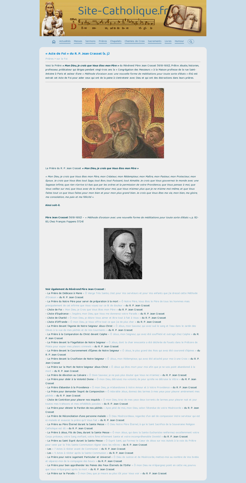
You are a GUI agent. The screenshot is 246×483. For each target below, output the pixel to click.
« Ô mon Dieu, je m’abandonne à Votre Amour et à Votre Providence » (131, 387)
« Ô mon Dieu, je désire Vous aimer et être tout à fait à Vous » (104, 318)
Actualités (65, 41)
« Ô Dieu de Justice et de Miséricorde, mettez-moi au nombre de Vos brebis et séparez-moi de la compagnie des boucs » (122, 459)
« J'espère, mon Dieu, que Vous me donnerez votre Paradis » (104, 314)
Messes (78, 41)
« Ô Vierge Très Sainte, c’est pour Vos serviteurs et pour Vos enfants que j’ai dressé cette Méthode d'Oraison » (121, 295)
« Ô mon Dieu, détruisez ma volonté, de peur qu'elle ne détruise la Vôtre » (137, 379)
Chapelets (115, 41)
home (54, 42)
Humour (179, 41)
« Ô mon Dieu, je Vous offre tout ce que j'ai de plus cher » (102, 322)
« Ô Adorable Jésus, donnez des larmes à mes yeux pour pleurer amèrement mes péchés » (122, 393)
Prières (103, 41)
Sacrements (154, 41)
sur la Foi (62, 59)
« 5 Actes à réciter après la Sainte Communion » (80, 453)
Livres (168, 41)
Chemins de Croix (135, 41)
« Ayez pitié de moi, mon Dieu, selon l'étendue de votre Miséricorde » (143, 408)
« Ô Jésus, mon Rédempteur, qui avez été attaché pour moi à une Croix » (147, 359)
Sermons (90, 41)
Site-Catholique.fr (123, 12)
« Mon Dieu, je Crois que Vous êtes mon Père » (90, 310)
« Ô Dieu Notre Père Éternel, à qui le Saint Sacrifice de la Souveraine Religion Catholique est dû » (120, 426)
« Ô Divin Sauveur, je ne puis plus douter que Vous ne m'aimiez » (124, 375)
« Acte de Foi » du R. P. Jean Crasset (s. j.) (77, 54)
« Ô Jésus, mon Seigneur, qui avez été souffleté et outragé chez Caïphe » (150, 334)
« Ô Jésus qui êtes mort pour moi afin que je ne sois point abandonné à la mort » (120, 369)
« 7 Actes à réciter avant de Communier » (76, 449)
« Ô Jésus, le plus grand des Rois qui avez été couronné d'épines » (158, 351)
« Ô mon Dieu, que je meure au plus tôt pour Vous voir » (109, 473)
